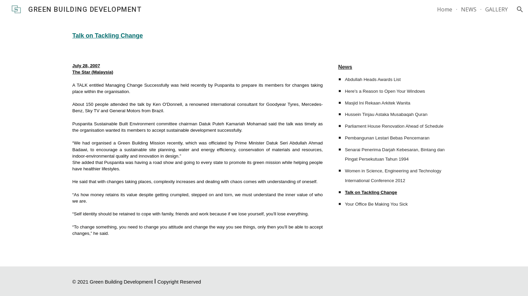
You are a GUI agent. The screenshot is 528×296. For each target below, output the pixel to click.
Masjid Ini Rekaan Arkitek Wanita (377, 102)
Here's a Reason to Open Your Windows (385, 91)
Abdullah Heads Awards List (373, 79)
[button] (520, 9)
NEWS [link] (468, 9)
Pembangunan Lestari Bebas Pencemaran (387, 137)
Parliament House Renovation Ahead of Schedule (394, 126)
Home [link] (444, 9)
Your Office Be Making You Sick (376, 204)
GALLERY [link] (496, 9)
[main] (264, 35)
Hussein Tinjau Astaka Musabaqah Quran (386, 114)
